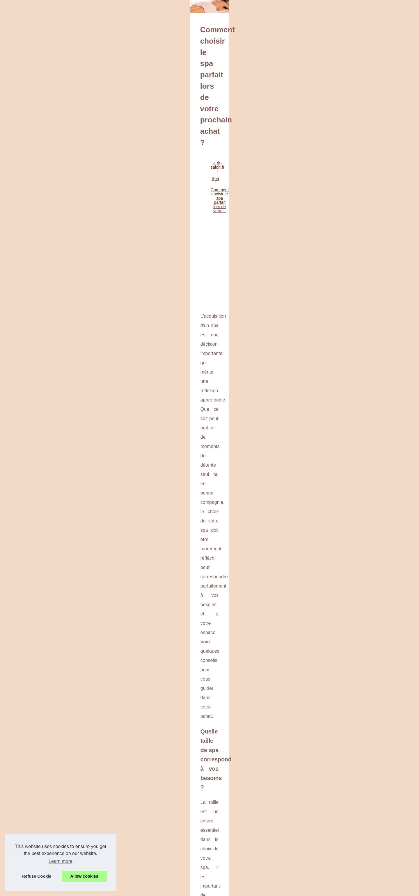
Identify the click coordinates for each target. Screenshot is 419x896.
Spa (79, 176)
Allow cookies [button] (84, 876)
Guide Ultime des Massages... (332, 428)
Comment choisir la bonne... (330, 517)
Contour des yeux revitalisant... (333, 358)
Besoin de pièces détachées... (332, 473)
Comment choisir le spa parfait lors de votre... (130, 176)
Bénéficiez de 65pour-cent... (330, 561)
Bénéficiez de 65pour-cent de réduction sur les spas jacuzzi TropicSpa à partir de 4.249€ (165, 867)
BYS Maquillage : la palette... (331, 371)
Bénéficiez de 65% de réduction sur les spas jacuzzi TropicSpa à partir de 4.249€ (99, 834)
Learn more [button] (60, 861)
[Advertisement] (166, 224)
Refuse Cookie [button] (36, 876)
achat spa (227, 587)
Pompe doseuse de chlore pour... (334, 504)
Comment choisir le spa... (327, 549)
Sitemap (311, 141)
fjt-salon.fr (61, 176)
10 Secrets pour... (320, 384)
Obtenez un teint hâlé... (325, 397)
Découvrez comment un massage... (337, 441)
